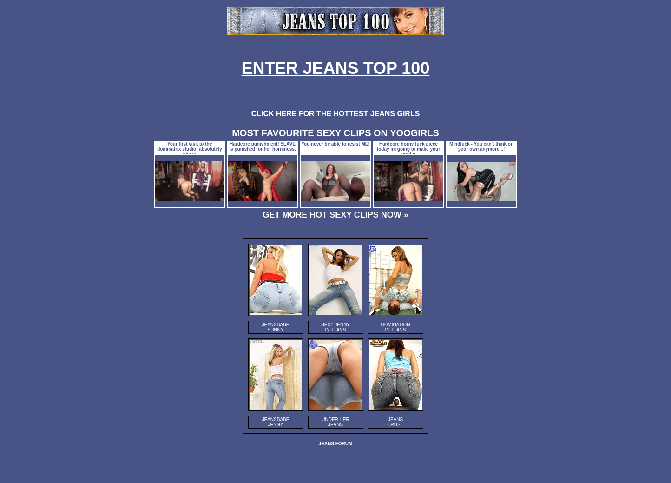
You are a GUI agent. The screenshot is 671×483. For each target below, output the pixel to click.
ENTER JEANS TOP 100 (336, 68)
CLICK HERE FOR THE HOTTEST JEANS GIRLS (335, 114)
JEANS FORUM (336, 443)
